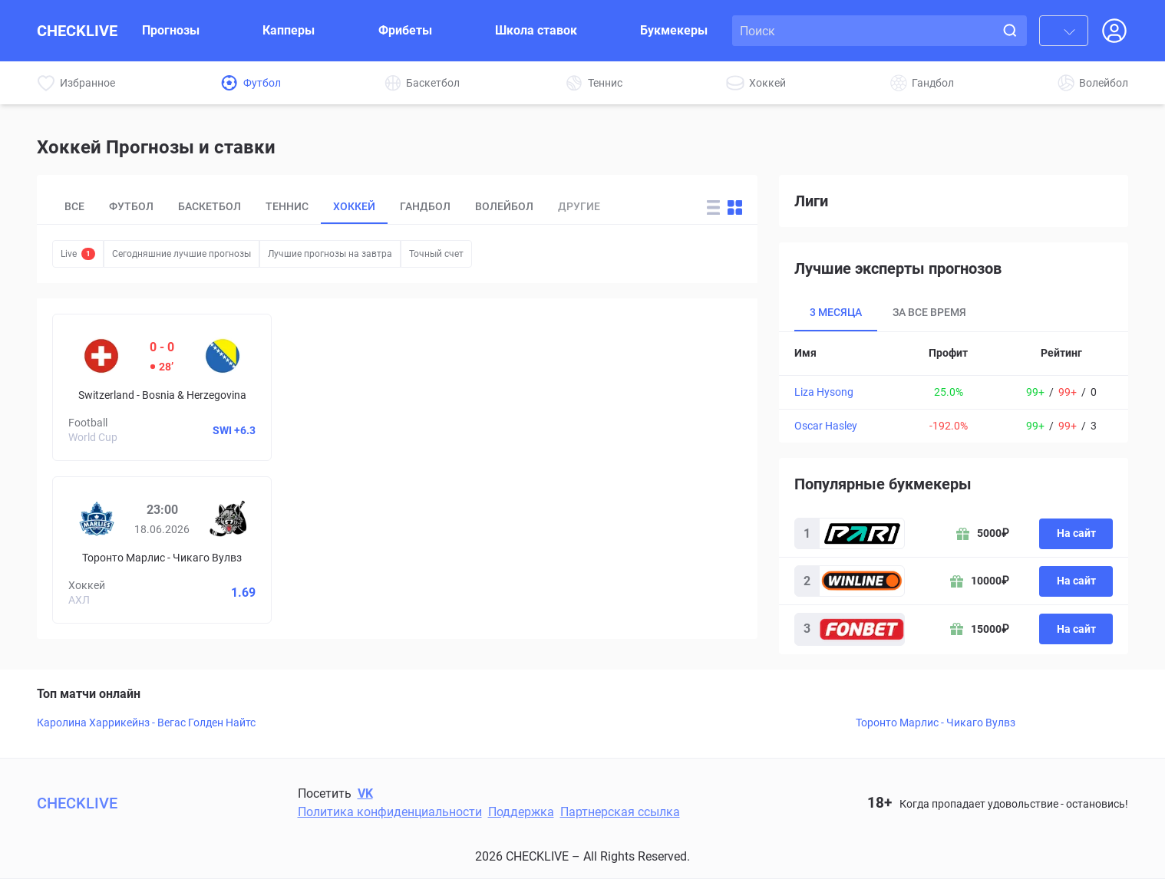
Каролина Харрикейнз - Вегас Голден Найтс (146, 722)
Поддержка (521, 812)
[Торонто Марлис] (96, 518)
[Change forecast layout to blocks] (735, 207)
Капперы (288, 30)
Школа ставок (536, 30)
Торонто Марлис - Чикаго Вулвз (935, 722)
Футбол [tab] (131, 206)
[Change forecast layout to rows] (713, 207)
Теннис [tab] (287, 206)
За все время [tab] (929, 312)
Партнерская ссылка (620, 812)
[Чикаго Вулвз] (228, 518)
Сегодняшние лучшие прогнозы (181, 254)
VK (365, 793)
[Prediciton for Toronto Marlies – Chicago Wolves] (162, 550)
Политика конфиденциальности (390, 812)
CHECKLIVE (77, 30)
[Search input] (866, 30)
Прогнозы (171, 30)
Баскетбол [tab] (209, 206)
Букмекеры (674, 30)
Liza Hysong (823, 392)
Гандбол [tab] (425, 206)
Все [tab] (74, 206)
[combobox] (1063, 30)
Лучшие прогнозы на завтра (330, 254)
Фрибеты (405, 30)
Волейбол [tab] (504, 206)
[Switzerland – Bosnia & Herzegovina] (162, 387)
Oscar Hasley (825, 426)
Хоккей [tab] (354, 206)
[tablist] (368, 207)
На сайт (1076, 533)
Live (78, 254)
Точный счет (436, 254)
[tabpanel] (953, 387)
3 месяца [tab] (836, 312)
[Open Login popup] (1114, 30)
